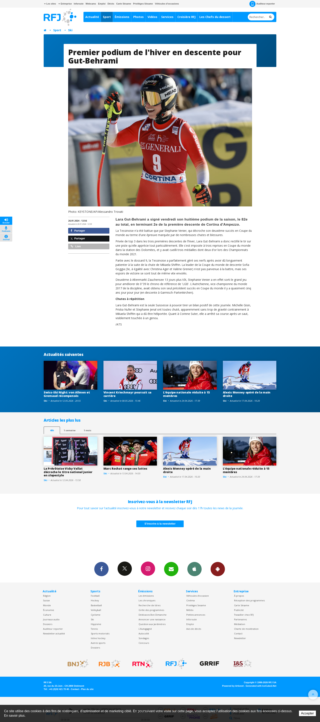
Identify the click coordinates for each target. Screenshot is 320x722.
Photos (138, 17)
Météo (189, 610)
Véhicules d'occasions (167, 3)
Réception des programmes (249, 600)
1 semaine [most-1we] (70, 430)
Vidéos (152, 17)
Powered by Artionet (233, 686)
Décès (111, 3)
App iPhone (194, 569)
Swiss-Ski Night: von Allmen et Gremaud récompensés (67, 394)
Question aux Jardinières (152, 624)
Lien (76, 246)
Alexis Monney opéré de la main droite (247, 394)
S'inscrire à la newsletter (160, 523)
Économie (48, 610)
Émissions (122, 17)
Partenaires (240, 619)
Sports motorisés (100, 633)
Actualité (92, 17)
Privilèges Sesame (196, 605)
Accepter (307, 713)
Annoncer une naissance (152, 619)
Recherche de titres (149, 605)
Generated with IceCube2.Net (261, 686)
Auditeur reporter (53, 628)
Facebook (101, 569)
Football (95, 595)
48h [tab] (52, 430)
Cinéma (190, 600)
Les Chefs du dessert (215, 17)
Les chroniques (147, 600)
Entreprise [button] (65, 3)
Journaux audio (51, 619)
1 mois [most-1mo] (87, 430)
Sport (107, 17)
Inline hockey (98, 638)
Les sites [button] (50, 3)
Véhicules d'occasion (197, 595)
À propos (239, 595)
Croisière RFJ (186, 17)
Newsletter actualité (54, 633)
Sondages (144, 638)
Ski (70, 30)
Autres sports (98, 643)
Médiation (239, 624)
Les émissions (146, 595)
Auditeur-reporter (262, 4)
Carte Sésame (123, 3)
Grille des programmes (151, 610)
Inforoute (79, 3)
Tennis (94, 628)
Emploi (102, 3)
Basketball (96, 605)
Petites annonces (195, 614)
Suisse (46, 600)
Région (47, 595)
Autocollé (144, 633)
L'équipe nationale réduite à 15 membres (186, 394)
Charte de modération (246, 628)
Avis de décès (193, 628)
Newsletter (240, 638)
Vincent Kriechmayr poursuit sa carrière (127, 394)
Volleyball (96, 610)
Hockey (95, 600)
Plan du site (87, 689)
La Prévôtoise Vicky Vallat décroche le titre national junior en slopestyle (68, 472)
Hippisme (96, 624)
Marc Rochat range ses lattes (125, 468)
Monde (47, 605)
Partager (78, 230)
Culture (47, 614)
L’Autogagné (145, 628)
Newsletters (171, 569)
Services (167, 17)
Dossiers (47, 624)
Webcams (91, 3)
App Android (218, 569)
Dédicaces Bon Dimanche (153, 614)
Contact (238, 633)
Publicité (239, 610)
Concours (144, 643)
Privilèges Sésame (143, 3)
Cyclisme (95, 614)
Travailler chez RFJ (244, 614)
